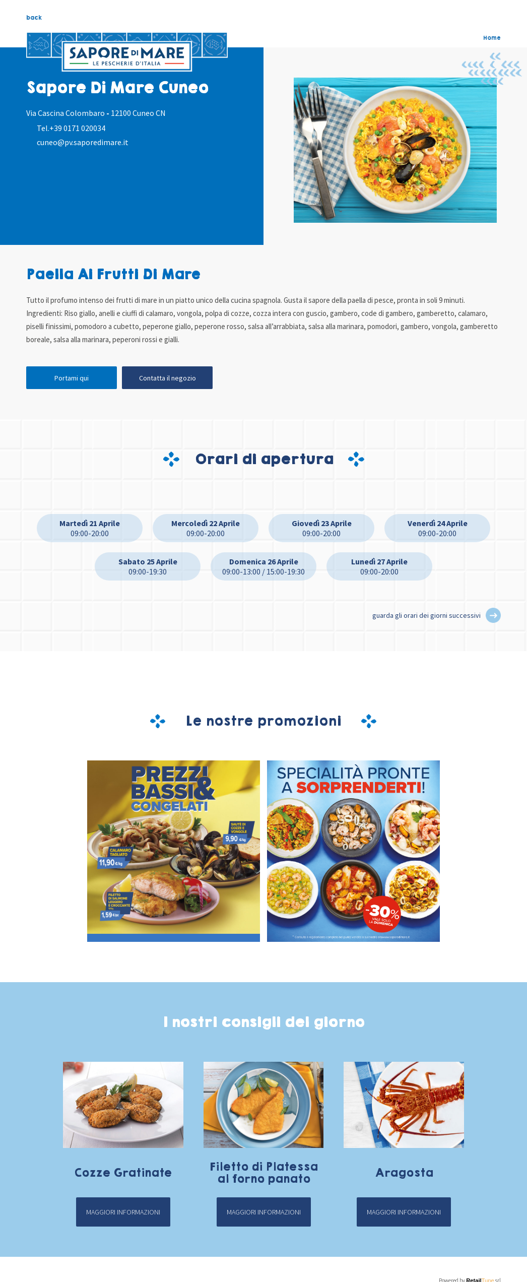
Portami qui (71, 377)
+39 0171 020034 (77, 128)
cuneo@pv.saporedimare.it (82, 142)
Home (492, 38)
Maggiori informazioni (123, 1211)
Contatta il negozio (167, 377)
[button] (493, 615)
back (34, 18)
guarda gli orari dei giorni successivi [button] (426, 615)
